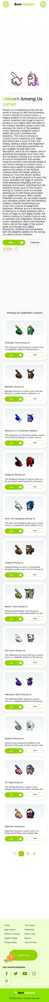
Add (11, 242)
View (35, 355)
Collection (34, 242)
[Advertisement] (24, 37)
